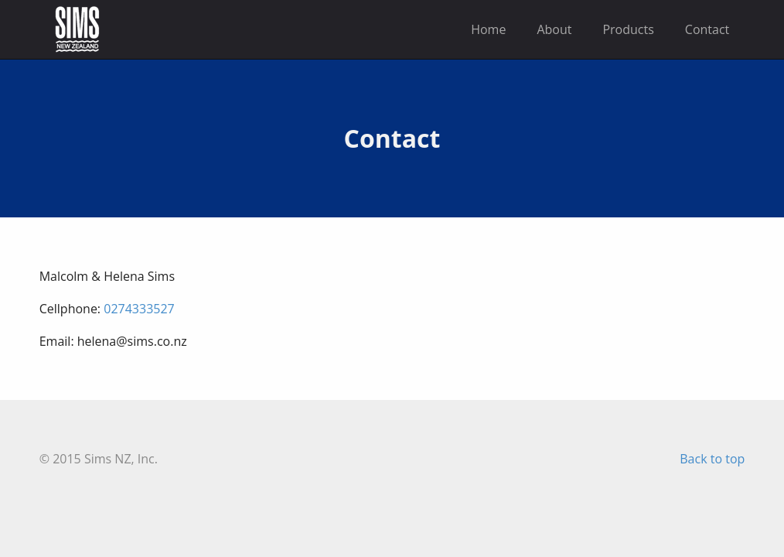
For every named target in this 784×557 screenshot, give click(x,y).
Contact (707, 29)
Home (488, 29)
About (554, 29)
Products (627, 29)
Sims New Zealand (77, 29)
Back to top (712, 458)
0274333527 (139, 308)
